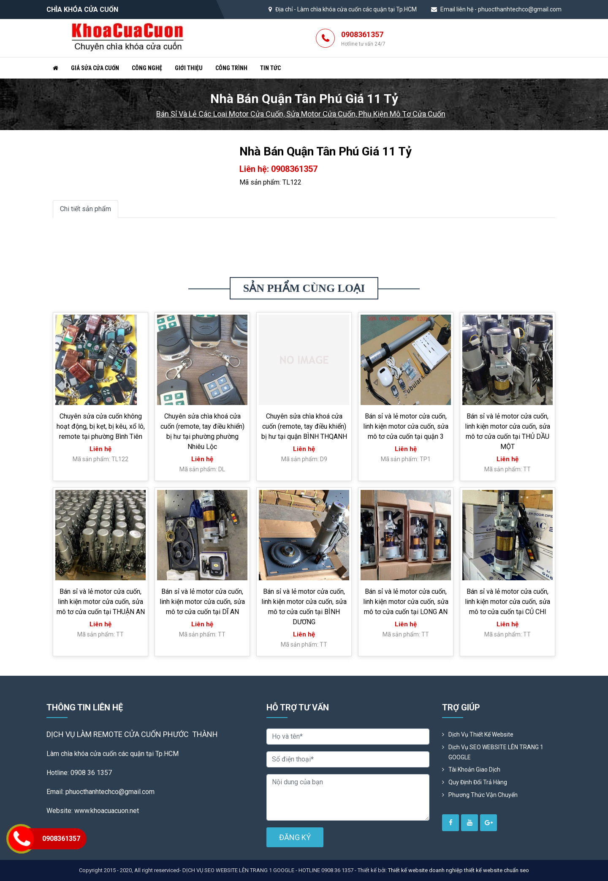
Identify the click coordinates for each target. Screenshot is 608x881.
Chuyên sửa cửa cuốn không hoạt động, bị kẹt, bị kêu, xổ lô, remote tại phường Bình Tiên (101, 426)
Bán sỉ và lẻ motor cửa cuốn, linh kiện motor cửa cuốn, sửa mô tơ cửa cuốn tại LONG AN (405, 601)
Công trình (231, 68)
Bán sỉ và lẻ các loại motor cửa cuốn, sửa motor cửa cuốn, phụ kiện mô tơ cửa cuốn (300, 113)
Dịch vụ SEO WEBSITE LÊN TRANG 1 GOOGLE (495, 752)
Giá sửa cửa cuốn (95, 68)
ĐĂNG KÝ (295, 837)
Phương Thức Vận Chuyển (483, 794)
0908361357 (363, 39)
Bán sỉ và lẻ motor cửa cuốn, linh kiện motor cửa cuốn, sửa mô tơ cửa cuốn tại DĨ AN (202, 601)
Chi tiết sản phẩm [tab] (85, 209)
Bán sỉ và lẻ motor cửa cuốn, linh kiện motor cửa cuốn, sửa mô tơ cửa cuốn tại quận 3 (405, 426)
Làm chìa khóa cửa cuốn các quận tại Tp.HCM (357, 9)
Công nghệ (147, 68)
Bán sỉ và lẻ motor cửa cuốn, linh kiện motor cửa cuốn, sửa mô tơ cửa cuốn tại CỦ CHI (507, 601)
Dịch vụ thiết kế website (480, 734)
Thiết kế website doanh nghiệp (425, 870)
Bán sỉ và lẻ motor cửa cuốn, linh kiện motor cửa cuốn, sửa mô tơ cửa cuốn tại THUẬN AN (101, 601)
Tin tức (270, 68)
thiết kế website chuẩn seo (496, 870)
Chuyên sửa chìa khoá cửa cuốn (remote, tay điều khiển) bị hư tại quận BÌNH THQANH (304, 426)
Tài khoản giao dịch (474, 769)
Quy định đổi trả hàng (477, 782)
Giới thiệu (189, 68)
